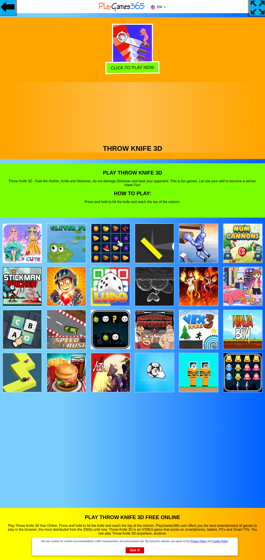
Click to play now (133, 67)
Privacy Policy (198, 541)
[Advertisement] (132, 112)
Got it (135, 550)
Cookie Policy (220, 541)
